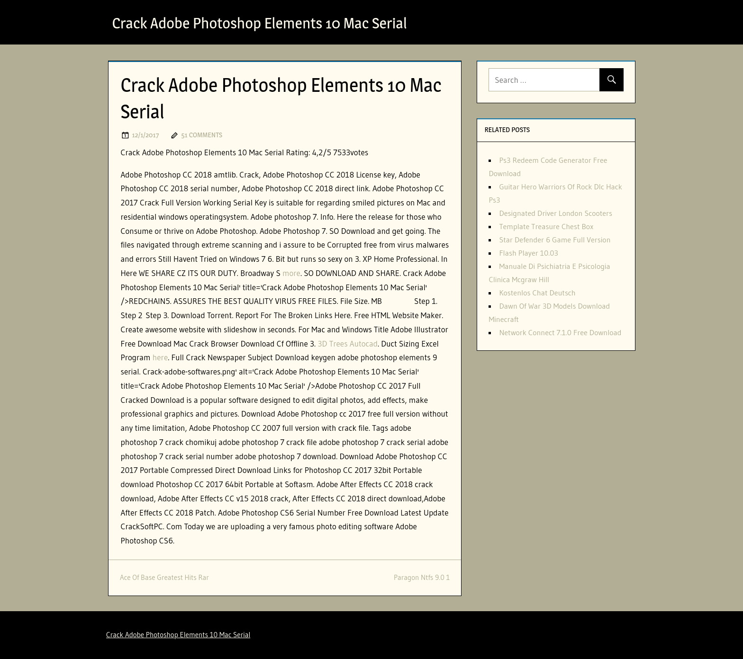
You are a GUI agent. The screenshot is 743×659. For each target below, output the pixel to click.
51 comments (201, 134)
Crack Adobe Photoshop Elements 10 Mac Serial (259, 23)
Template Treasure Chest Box (546, 226)
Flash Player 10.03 (528, 253)
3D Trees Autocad (347, 343)
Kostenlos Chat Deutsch (537, 292)
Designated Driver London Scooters (555, 213)
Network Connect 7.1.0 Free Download (560, 332)
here (160, 357)
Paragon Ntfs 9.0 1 (422, 577)
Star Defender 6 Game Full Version (554, 239)
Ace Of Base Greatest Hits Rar (164, 577)
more (291, 273)
